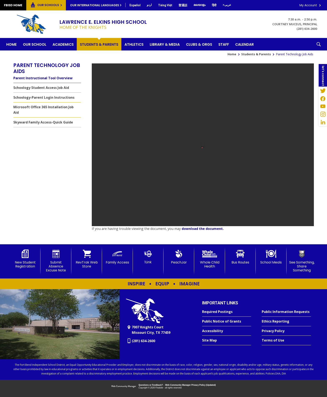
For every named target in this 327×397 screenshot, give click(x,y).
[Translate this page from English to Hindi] (214, 5)
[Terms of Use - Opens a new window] (286, 340)
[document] (203, 144)
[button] (319, 44)
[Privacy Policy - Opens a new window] (286, 331)
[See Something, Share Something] (302, 261)
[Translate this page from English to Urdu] (149, 4)
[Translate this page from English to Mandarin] (182, 5)
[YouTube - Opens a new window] (323, 106)
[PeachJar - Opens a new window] (179, 257)
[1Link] (148, 257)
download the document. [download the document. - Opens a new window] (203, 228)
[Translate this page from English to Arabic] (227, 4)
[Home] (11, 44)
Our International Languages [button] (94, 5)
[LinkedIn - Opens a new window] (323, 122)
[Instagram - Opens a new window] (323, 114)
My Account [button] (308, 5)
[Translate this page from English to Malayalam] (199, 4)
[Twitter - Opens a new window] (323, 90)
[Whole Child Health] (209, 259)
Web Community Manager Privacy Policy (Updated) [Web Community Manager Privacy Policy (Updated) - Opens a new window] (190, 385)
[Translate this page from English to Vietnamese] (165, 5)
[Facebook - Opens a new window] (323, 98)
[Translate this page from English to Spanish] (135, 5)
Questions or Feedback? (150, 385)
